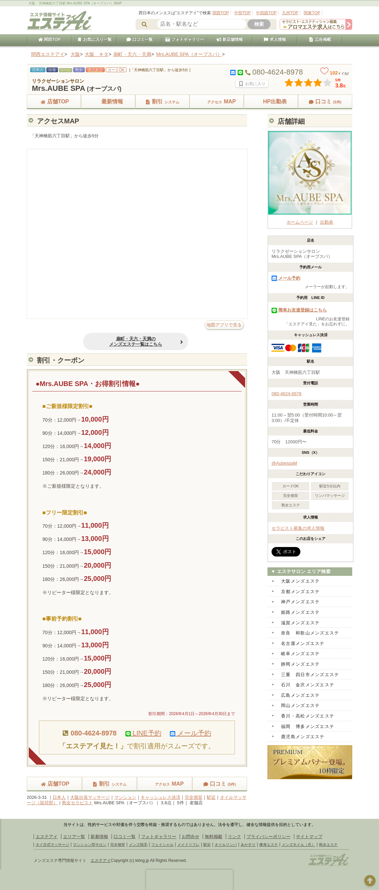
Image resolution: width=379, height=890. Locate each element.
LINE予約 (143, 733)
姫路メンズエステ (300, 612)
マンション (125, 797)
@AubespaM (284, 463)
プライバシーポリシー (268, 836)
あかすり (248, 845)
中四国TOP (266, 13)
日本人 (59, 797)
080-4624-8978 (286, 393)
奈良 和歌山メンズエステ (310, 632)
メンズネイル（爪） (298, 845)
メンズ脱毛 (138, 845)
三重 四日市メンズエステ (310, 674)
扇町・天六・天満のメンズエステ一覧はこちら (119, 341)
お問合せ (190, 836)
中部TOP (242, 13)
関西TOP (221, 13)
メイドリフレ (188, 845)
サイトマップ (309, 836)
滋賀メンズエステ (300, 622)
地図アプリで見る (224, 324)
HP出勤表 (271, 101)
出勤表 (326, 222)
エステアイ (47, 836)
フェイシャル (162, 845)
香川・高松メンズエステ (307, 716)
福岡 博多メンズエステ (307, 726)
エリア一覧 (74, 836)
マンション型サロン (89, 845)
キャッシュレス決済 (160, 797)
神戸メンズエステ (300, 601)
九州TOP (290, 13)
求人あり (95, 70)
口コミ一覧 (139, 39)
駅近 (211, 797)
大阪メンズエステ (300, 581)
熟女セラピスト (77, 802)
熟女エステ (328, 845)
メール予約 (190, 733)
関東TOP (312, 13)
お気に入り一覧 (94, 39)
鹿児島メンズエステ (303, 736)
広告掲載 (320, 39)
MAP (216, 101)
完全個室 (193, 797)
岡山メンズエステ (300, 705)
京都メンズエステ (300, 591)
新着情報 (99, 836)
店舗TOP (54, 101)
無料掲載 (213, 836)
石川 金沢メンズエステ (307, 684)
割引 (162, 101)
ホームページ (310, 219)
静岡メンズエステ (300, 664)
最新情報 (108, 101)
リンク (234, 836)
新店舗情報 (229, 39)
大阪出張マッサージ (90, 797)
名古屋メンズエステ (303, 643)
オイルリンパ (226, 845)
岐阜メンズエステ (300, 653)
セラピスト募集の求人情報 (298, 528)
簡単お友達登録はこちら (299, 309)
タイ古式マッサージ (52, 845)
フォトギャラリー (184, 39)
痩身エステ (268, 845)
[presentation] (189, 880)
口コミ (325, 101)
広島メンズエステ (300, 695)
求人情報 (274, 39)
